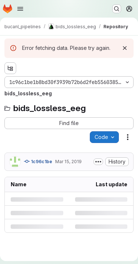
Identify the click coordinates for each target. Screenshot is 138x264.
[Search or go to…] (116, 8)
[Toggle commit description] (98, 161)
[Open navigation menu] (20, 9)
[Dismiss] (124, 48)
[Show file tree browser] (10, 68)
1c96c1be (38, 161)
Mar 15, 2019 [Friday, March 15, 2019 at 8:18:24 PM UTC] (68, 161)
